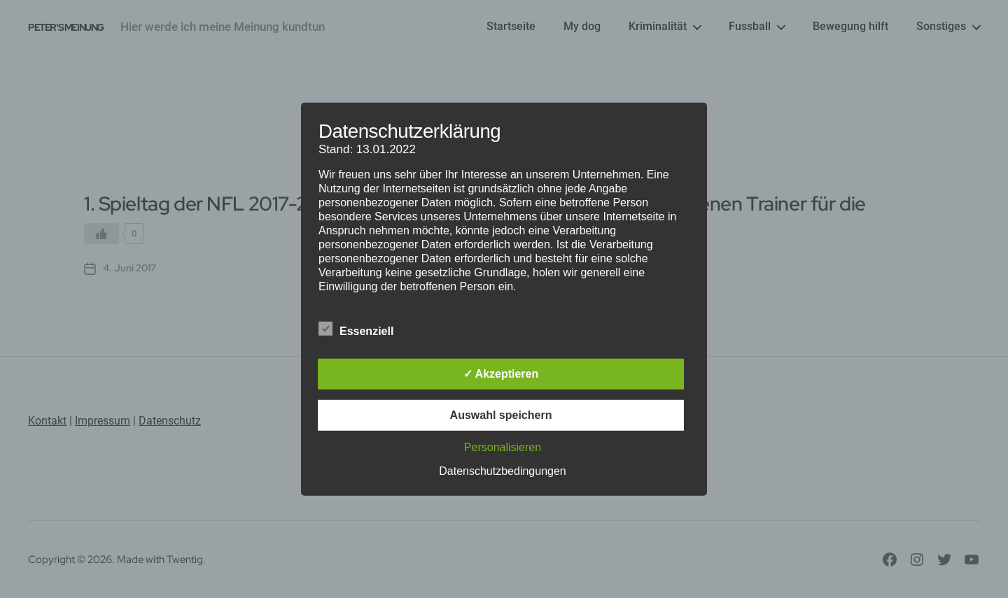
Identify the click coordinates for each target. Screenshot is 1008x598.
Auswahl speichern (501, 415)
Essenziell (363, 329)
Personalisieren (502, 447)
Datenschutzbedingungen (502, 471)
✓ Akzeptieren (501, 374)
